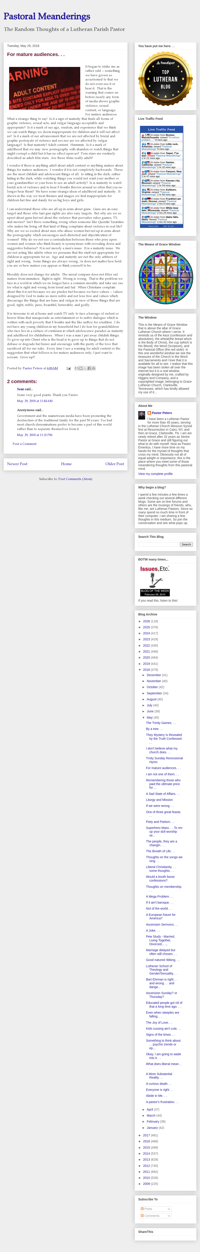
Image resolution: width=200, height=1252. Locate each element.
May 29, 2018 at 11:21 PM (34, 435)
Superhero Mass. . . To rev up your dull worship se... (164, 831)
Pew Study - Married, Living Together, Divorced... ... (160, 940)
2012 (147, 1166)
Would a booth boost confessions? (160, 878)
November (154, 681)
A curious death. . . (159, 1083)
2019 (147, 663)
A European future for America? (161, 916)
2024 (147, 633)
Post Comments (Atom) (75, 479)
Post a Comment (24, 444)
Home (66, 464)
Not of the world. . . (159, 908)
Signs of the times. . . (160, 1034)
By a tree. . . (154, 729)
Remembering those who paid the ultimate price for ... (163, 784)
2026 (147, 621)
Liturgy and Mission (159, 800)
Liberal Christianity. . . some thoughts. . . (161, 868)
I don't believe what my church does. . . (162, 750)
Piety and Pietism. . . (160, 822)
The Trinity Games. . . (161, 723)
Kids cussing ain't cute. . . (163, 1028)
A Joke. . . (153, 930)
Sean (21, 389)
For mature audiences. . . (163, 768)
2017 (147, 1135)
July (150, 705)
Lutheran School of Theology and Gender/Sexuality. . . (161, 969)
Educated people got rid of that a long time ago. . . (164, 1004)
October (153, 687)
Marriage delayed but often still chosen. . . (161, 952)
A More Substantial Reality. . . (159, 1075)
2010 (147, 1178)
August (152, 699)
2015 (147, 1147)
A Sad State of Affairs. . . (163, 794)
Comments (150, 1216)
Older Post (114, 464)
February (153, 1121)
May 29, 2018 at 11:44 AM (35, 401)
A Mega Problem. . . (159, 896)
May (150, 717)
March (151, 1115)
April (150, 1109)
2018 (147, 669)
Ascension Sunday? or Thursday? (161, 995)
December (154, 675)
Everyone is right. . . (160, 1089)
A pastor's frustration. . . (162, 1102)
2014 (147, 1153)
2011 (147, 1172)
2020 (147, 657)
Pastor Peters (162, 413)
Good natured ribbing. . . (163, 960)
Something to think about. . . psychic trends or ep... (163, 1044)
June (150, 711)
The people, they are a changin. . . (161, 843)
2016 (147, 1141)
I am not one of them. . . (162, 774)
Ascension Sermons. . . (162, 924)
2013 (147, 1159)
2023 (147, 639)
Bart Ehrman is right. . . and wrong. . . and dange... (162, 983)
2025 (147, 627)
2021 (147, 651)
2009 (147, 1184)
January (153, 1127)
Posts (146, 1209)
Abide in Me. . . (156, 1095)
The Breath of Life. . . (160, 851)
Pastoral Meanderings (47, 17)
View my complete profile (155, 474)
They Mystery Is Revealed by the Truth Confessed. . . (164, 738)
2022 (147, 645)
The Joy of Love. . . (159, 1022)
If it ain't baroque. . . (159, 902)
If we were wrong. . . (160, 806)
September (155, 693)
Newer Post (17, 464)
